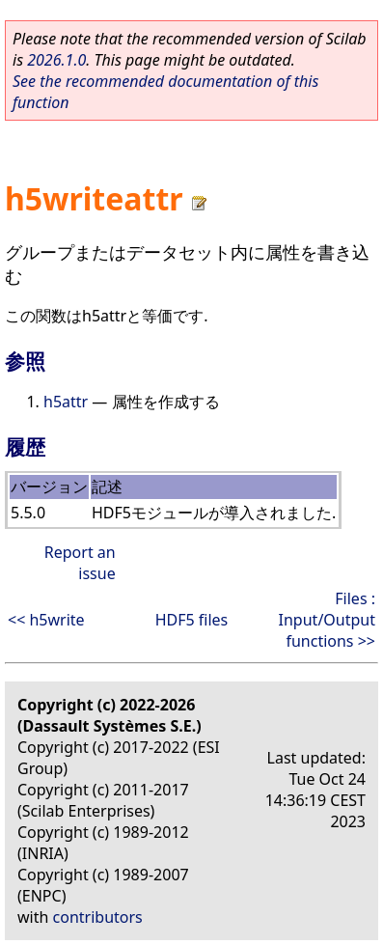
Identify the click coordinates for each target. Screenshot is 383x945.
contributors (98, 917)
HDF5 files (192, 619)
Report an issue (80, 563)
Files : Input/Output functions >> (327, 620)
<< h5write (46, 619)
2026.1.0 (56, 59)
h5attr (65, 401)
